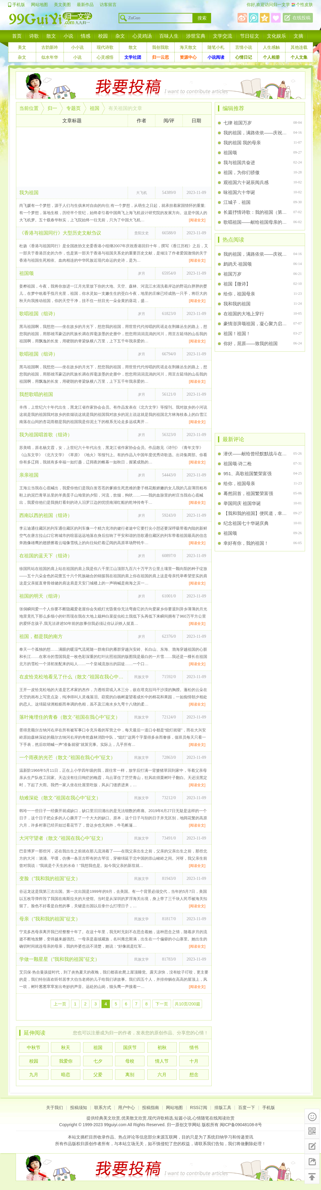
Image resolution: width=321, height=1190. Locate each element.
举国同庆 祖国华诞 (242, 503)
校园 (103, 36)
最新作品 (85, 4)
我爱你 (66, 1061)
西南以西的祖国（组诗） (45, 515)
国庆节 (130, 1047)
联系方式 (102, 1107)
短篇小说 (182, 1118)
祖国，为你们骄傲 (241, 172)
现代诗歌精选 (160, 1118)
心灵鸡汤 (142, 36)
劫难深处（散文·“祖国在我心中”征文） (60, 797)
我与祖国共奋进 (239, 162)
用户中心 (126, 1107)
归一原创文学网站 (184, 1124)
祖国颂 (26, 273)
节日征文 (249, 36)
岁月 (141, 273)
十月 (193, 1061)
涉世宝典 (195, 36)
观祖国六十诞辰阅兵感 (246, 182)
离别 (129, 1074)
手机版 (18, 4)
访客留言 (108, 4)
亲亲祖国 (29, 475)
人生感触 (271, 47)
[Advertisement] (113, 156)
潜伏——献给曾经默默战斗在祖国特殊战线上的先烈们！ (255, 453)
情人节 (162, 1061)
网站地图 (39, 4)
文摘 (298, 36)
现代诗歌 (105, 47)
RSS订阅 (198, 1107)
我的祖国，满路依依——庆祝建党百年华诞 (255, 132)
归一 (52, 108)
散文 (51, 36)
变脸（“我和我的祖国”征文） (49, 878)
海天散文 (188, 47)
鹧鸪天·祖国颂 (237, 263)
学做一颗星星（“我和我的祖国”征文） (59, 959)
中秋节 (33, 1047)
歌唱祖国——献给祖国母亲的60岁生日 (255, 222)
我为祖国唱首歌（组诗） (45, 434)
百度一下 (246, 1107)
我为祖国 (29, 192)
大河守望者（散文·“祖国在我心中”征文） (62, 838)
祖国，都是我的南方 (41, 636)
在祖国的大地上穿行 (243, 313)
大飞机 (141, 193)
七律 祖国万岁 (237, 122)
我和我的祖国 (237, 303)
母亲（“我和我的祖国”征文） (49, 918)
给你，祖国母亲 (239, 293)
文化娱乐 (276, 36)
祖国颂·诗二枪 (237, 463)
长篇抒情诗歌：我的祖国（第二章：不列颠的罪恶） (255, 212)
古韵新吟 (49, 47)
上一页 (60, 1004)
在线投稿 (301, 17)
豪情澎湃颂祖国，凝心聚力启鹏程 (255, 323)
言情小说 (243, 47)
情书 (193, 1047)
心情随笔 (200, 1118)
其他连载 (299, 47)
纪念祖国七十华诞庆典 (246, 523)
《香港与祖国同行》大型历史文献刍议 (60, 232)
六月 (162, 1074)
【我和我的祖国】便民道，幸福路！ (255, 513)
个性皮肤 (304, 4)
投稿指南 (150, 1107)
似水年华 (49, 57)
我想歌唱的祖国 (36, 394)
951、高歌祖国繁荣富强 (247, 473)
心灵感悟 (105, 57)
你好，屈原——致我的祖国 (250, 343)
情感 (85, 36)
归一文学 (281, 4)
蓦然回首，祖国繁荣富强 (248, 493)
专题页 (73, 108)
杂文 (120, 36)
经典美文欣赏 (107, 1118)
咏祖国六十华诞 (239, 192)
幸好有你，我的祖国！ (246, 543)
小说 (68, 36)
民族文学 (141, 677)
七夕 (97, 1061)
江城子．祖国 (237, 202)
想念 (193, 1074)
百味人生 (169, 36)
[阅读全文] (197, 220)
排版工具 (222, 1107)
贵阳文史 (141, 233)
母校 (129, 1061)
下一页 (161, 1004)
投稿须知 (78, 1107)
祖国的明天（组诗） (41, 596)
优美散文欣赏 (134, 1118)
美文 (22, 47)
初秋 (162, 1047)
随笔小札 (215, 47)
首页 (17, 36)
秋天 (65, 1047)
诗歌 (34, 36)
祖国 (94, 108)
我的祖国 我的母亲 (242, 142)
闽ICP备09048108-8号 (241, 1124)
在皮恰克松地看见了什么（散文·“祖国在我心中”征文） (72, 676)
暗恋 (65, 1074)
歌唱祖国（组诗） (38, 313)
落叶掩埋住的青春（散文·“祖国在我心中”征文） (69, 717)
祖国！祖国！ (237, 333)
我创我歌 (160, 47)
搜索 (202, 18)
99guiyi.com (115, 1124)
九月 (33, 1074)
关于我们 (54, 1107)
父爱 (97, 1074)
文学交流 (222, 36)
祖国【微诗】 (237, 283)
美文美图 (62, 4)
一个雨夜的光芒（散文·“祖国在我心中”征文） (67, 757)
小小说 (77, 47)
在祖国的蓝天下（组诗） (45, 555)
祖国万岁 (232, 273)
